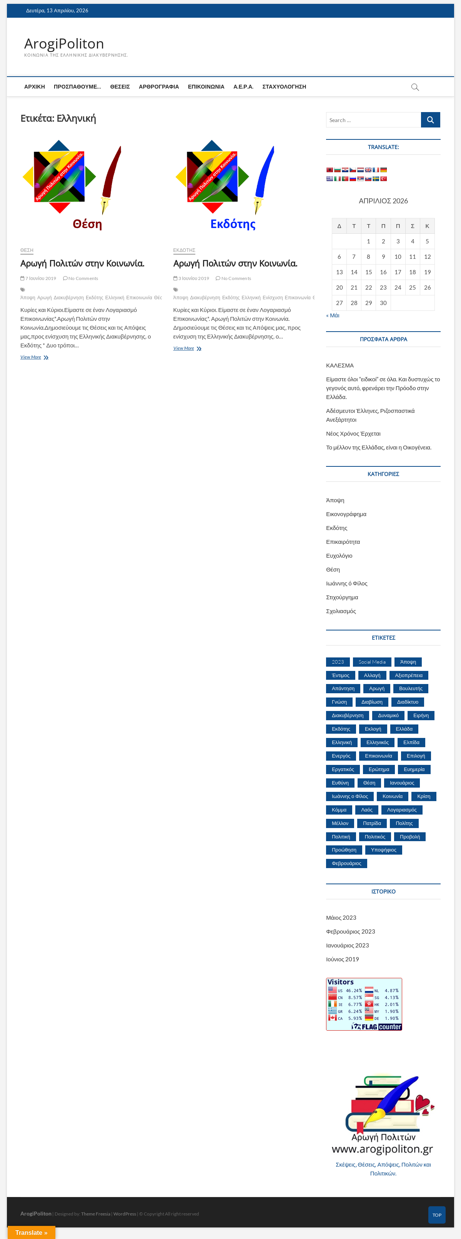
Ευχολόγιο (339, 555)
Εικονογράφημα (346, 513)
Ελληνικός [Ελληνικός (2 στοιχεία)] (377, 742)
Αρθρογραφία (159, 87)
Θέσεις (120, 87)
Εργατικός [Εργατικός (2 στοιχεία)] (343, 769)
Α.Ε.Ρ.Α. (243, 87)
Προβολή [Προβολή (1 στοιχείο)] (410, 836)
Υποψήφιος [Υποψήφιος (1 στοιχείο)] (383, 850)
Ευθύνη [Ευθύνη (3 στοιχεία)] (340, 783)
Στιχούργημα (342, 597)
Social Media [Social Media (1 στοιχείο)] (372, 662)
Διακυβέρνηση (69, 298)
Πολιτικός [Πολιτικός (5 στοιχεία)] (375, 836)
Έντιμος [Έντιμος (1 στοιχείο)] (340, 675)
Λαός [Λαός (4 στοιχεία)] (367, 809)
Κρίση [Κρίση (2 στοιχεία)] (423, 796)
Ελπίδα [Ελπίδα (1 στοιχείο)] (411, 742)
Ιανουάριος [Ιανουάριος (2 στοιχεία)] (402, 783)
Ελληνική (115, 298)
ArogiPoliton (64, 43)
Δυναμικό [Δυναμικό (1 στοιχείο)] (388, 716)
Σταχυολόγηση (284, 87)
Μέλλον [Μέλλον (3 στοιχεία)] (340, 823)
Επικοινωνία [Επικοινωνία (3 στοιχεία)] (378, 756)
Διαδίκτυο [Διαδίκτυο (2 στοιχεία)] (407, 702)
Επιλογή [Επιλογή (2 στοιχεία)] (416, 756)
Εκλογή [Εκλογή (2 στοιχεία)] (373, 729)
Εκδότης (94, 298)
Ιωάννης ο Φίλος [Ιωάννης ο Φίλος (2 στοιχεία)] (350, 796)
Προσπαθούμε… (78, 87)
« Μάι (333, 315)
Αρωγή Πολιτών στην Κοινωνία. (82, 263)
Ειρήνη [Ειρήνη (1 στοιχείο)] (421, 716)
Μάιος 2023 (341, 917)
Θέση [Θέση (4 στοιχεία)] (369, 783)
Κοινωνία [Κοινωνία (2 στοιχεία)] (393, 796)
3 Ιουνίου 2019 (191, 279)
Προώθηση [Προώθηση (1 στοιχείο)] (344, 850)
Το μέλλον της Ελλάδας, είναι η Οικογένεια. (378, 447)
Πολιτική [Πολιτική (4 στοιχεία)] (341, 836)
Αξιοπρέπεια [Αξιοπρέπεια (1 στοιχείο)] (409, 675)
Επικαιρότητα (343, 541)
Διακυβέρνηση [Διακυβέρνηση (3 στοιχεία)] (347, 716)
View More (40, 358)
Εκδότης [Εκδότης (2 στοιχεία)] (341, 729)
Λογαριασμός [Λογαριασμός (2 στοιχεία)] (402, 809)
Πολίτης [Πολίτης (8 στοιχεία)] (404, 823)
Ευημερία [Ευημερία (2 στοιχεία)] (414, 769)
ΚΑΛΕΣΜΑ (340, 365)
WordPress (124, 1214)
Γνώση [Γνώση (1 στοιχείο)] (339, 702)
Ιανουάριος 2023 (347, 945)
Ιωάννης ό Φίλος (347, 583)
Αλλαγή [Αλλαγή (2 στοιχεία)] (372, 675)
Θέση (26, 250)
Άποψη (27, 298)
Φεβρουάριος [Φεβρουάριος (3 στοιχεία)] (346, 863)
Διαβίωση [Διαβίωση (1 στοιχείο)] (372, 702)
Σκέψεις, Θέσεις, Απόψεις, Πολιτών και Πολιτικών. (383, 1169)
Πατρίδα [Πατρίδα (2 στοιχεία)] (372, 823)
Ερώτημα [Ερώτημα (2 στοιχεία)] (379, 769)
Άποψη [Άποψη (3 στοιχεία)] (408, 662)
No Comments (80, 279)
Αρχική (34, 87)
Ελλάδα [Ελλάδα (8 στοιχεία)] (404, 729)
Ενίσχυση (273, 298)
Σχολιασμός (341, 610)
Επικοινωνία (206, 87)
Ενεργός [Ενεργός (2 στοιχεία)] (341, 756)
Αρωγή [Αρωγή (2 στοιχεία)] (376, 689)
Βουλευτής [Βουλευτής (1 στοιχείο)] (411, 689)
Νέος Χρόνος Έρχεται (353, 433)
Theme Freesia (95, 1214)
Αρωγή (44, 298)
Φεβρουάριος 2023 (350, 931)
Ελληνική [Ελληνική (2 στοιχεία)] (342, 742)
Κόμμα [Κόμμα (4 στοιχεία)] (339, 809)
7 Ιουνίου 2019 (38, 279)
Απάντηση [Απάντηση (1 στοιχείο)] (343, 689)
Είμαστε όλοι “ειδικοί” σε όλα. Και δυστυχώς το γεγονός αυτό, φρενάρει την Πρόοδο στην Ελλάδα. (383, 388)
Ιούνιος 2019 (342, 959)
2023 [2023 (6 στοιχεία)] (338, 662)
